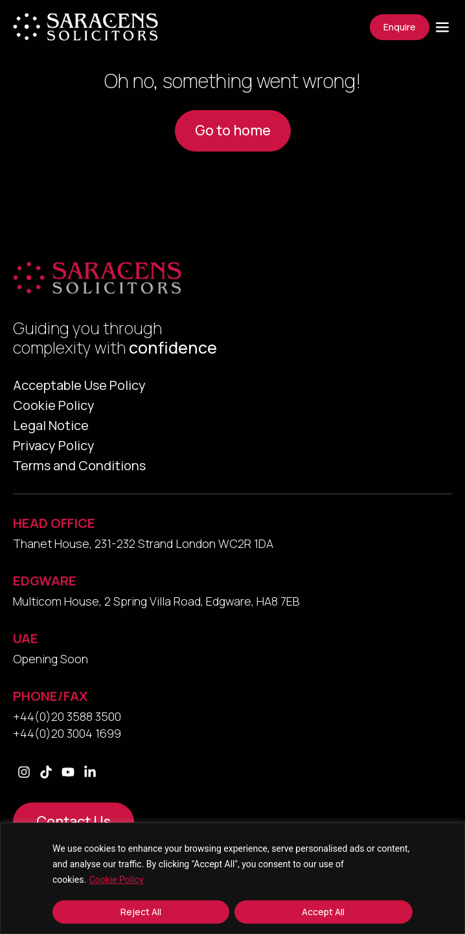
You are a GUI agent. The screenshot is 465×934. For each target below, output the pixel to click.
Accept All (323, 912)
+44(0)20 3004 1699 (67, 733)
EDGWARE (44, 580)
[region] (232, 878)
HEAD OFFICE (54, 523)
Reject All (140, 912)
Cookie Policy (116, 879)
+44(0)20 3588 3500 (67, 716)
